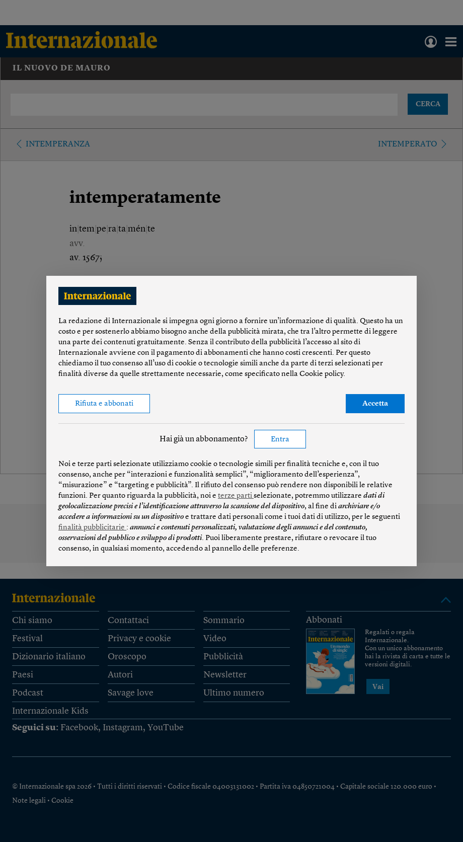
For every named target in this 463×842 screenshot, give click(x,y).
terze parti (236, 496)
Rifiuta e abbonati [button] (104, 404)
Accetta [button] (375, 404)
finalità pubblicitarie (92, 527)
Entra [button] (280, 439)
